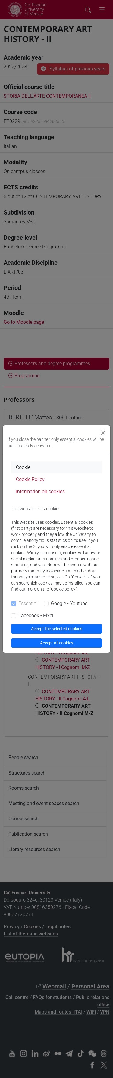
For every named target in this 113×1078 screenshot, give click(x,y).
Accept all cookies (56, 643)
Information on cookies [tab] (40, 491)
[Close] (103, 432)
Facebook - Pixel (35, 615)
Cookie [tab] (23, 467)
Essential (28, 603)
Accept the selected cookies (56, 628)
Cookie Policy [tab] (30, 479)
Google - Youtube (69, 603)
